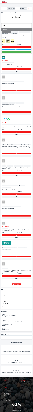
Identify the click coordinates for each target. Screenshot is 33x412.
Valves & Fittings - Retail (5, 329)
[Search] (29, 8)
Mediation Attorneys (5, 316)
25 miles (4, 293)
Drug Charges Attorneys (5, 326)
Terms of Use (19, 410)
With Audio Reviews (6, 303)
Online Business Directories (8, 389)
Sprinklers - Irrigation (5, 319)
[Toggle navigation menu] (32, 2)
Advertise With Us (23, 381)
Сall (16, 47)
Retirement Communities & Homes (7, 324)
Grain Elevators (4, 320)
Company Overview (7, 381)
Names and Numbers (4, 4)
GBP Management (6, 393)
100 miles (4, 296)
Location (18, 8)
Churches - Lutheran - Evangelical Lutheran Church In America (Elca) (12, 321)
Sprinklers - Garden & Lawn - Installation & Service (9, 315)
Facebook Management (7, 399)
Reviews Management (7, 394)
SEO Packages (6, 395)
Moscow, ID (12, 4)
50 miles (4, 295)
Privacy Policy (14, 410)
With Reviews (5, 301)
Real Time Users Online (7, 400)
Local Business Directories (7, 388)
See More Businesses (16, 284)
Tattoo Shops (4, 325)
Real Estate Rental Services (6, 317)
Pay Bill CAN (22, 385)
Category (5, 8)
